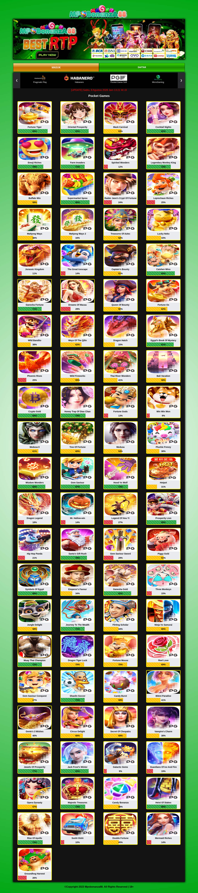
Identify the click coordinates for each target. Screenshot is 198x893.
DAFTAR (142, 67)
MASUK (56, 67)
